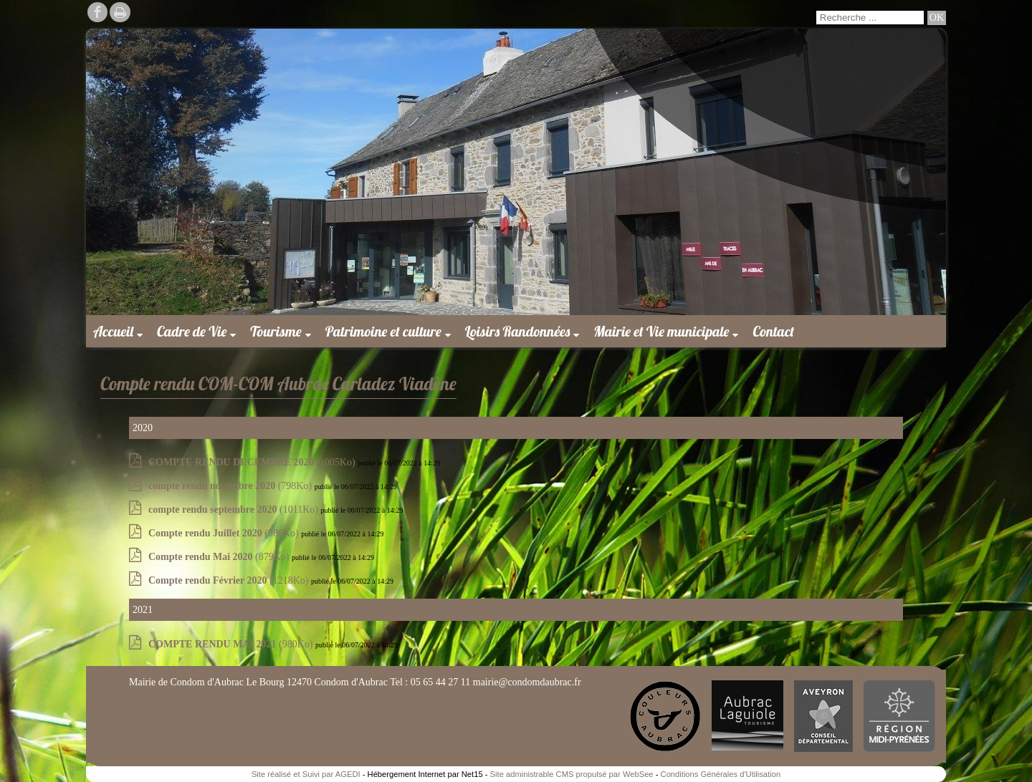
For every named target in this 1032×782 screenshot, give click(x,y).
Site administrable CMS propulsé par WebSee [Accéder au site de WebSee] (572, 774)
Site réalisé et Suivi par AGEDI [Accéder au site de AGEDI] (306, 774)
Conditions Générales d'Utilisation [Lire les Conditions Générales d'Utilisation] (721, 774)
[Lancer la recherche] (936, 18)
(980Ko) (231, 644)
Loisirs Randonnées (517, 331)
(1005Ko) (253, 462)
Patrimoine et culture (383, 331)
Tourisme (275, 331)
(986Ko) (224, 533)
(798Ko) (231, 486)
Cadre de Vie (191, 331)
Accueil (113, 331)
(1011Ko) (234, 509)
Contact (773, 331)
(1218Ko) (229, 580)
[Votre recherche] (870, 17)
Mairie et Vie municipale (661, 331)
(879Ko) (220, 556)
